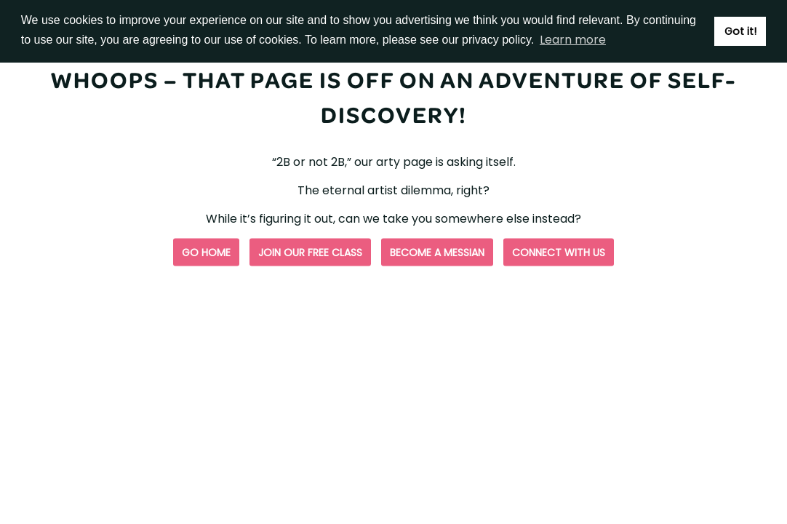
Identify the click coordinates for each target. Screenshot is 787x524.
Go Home (206, 252)
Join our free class (310, 252)
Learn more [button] (573, 39)
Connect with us (558, 252)
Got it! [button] (740, 31)
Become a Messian (437, 252)
